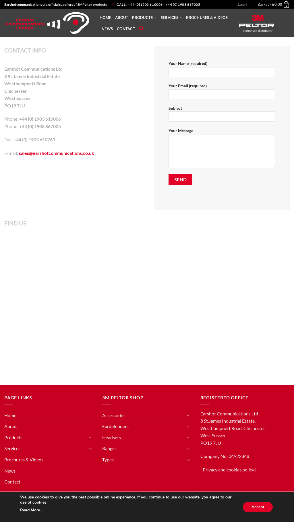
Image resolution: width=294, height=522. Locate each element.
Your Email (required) (222, 93)
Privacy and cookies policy (228, 469)
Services (171, 17)
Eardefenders (115, 426)
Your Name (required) (222, 71)
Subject (222, 116)
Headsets (111, 437)
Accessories (113, 415)
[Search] (141, 28)
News (107, 28)
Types (108, 459)
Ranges (109, 448)
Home (105, 17)
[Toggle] (90, 437)
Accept (258, 507)
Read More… (31, 510)
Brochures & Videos (207, 17)
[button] (242, 4)
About (121, 17)
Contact (126, 28)
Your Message (222, 150)
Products (144, 17)
